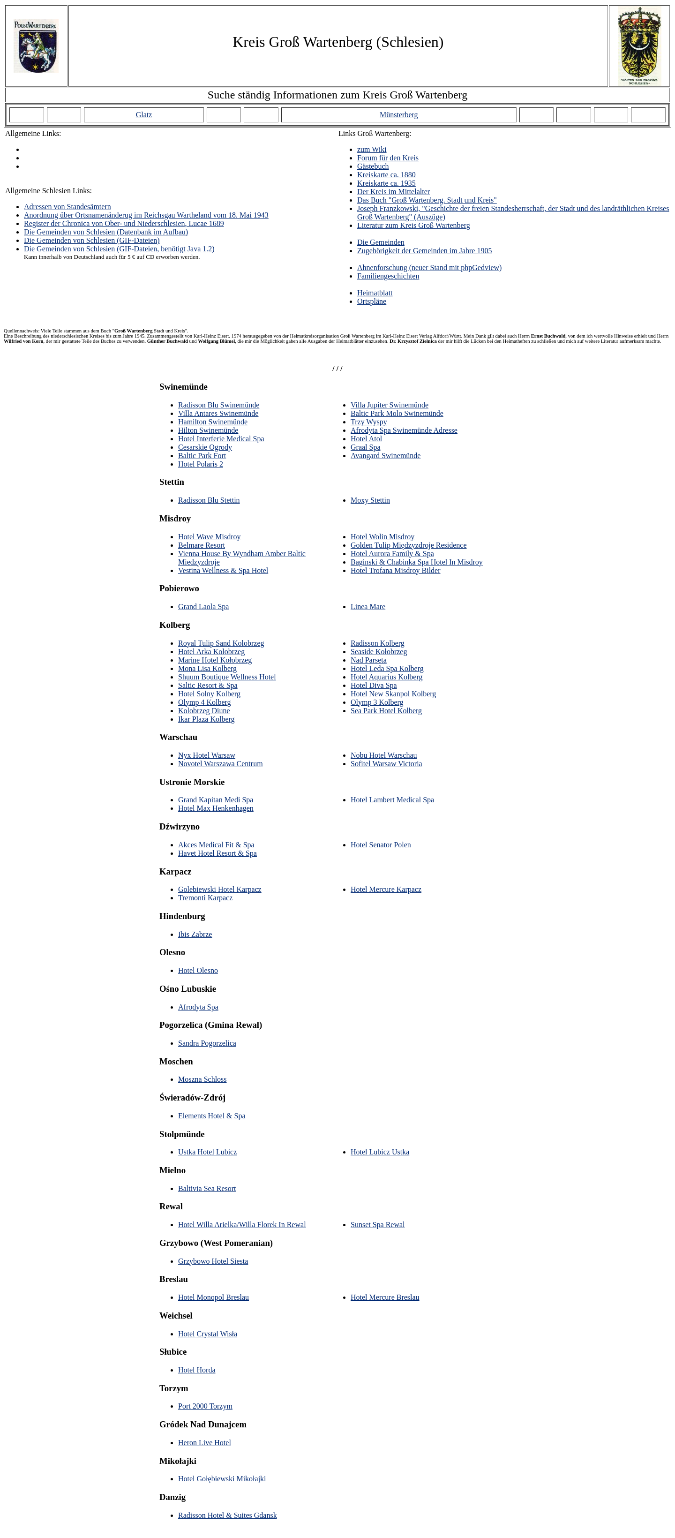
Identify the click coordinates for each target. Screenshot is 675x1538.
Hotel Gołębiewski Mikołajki (222, 1479)
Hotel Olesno (198, 970)
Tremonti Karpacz (205, 898)
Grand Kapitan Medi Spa (215, 800)
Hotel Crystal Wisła (207, 1334)
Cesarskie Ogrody (205, 447)
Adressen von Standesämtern (67, 207)
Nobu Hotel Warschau (384, 755)
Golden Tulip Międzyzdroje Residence (409, 545)
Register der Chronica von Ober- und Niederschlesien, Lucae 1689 (124, 223)
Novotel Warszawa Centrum (220, 764)
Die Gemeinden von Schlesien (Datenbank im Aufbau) (106, 232)
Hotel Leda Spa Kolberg (387, 668)
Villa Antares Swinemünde (218, 413)
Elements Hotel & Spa (212, 1116)
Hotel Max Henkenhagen (216, 808)
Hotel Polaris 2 (200, 464)
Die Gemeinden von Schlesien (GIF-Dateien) (92, 240)
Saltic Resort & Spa (208, 685)
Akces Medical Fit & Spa (216, 845)
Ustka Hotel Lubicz (207, 1152)
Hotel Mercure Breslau (385, 1297)
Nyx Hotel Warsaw (206, 755)
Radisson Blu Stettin (209, 500)
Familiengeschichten (388, 276)
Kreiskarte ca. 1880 (386, 175)
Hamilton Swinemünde (213, 422)
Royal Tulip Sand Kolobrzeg (221, 643)
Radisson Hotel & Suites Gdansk (227, 1515)
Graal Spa (366, 447)
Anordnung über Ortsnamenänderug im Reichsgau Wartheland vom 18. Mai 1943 (146, 215)
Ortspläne (371, 301)
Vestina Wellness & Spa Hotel (223, 570)
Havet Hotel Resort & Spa (217, 853)
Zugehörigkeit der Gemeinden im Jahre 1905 (424, 251)
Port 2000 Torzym (205, 1406)
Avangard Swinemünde (385, 456)
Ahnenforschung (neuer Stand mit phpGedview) (429, 267)
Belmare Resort (201, 545)
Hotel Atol (366, 439)
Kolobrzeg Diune (204, 711)
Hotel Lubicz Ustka (380, 1152)
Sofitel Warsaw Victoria (386, 764)
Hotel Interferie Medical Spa (221, 439)
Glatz (144, 115)
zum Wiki (372, 149)
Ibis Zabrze (195, 934)
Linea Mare (368, 607)
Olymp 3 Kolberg (377, 702)
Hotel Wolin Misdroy (382, 537)
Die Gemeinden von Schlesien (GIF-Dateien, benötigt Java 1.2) (119, 249)
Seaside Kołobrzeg (379, 652)
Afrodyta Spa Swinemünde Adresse (404, 430)
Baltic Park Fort (202, 456)
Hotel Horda (197, 1370)
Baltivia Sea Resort (207, 1188)
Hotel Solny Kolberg (209, 694)
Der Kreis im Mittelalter (393, 192)
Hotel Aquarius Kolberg (386, 677)
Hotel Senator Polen (381, 845)
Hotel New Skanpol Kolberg (393, 694)
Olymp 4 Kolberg (204, 702)
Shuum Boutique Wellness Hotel (227, 677)
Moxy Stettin (370, 500)
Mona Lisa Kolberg (207, 668)
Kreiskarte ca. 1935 (386, 183)
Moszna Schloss (202, 1079)
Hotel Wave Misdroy (209, 537)
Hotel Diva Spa (374, 685)
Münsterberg (399, 115)
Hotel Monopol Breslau (213, 1297)
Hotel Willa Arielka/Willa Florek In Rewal (242, 1225)
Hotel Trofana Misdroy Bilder (396, 570)
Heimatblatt (375, 293)
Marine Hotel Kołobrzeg (215, 660)
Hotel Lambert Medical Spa (392, 800)
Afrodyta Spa (198, 1007)
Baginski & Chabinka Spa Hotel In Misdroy (417, 562)
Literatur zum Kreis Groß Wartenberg (413, 225)
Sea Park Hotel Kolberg (386, 711)
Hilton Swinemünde (208, 430)
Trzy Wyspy (369, 422)
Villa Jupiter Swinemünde (389, 405)
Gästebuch (373, 166)
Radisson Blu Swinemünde (218, 405)
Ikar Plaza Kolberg (206, 719)
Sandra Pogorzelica (207, 1043)
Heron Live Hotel (204, 1443)
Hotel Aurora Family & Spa (392, 554)
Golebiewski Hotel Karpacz (220, 889)
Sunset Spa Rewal (378, 1225)
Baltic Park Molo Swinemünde (397, 413)
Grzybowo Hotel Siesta (213, 1261)
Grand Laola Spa (203, 607)
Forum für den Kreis (388, 158)
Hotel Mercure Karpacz (386, 889)
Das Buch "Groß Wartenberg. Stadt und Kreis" (427, 200)
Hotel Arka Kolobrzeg (211, 652)
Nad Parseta (369, 660)
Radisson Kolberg (378, 643)
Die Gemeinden (381, 242)
